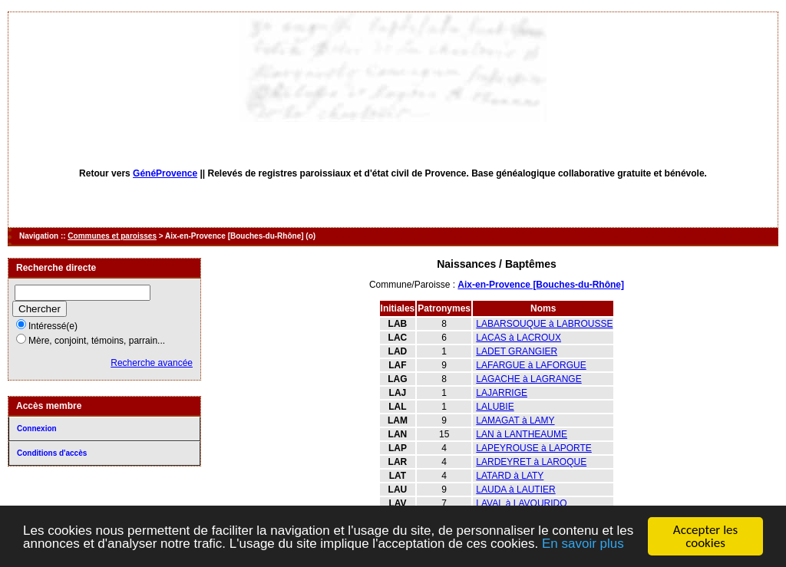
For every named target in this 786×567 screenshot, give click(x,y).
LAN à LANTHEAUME (521, 434)
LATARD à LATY (509, 475)
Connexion (37, 428)
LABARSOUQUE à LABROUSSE (544, 323)
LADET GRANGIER (516, 351)
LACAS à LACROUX (518, 337)
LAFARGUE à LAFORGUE (531, 365)
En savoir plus (583, 544)
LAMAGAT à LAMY (515, 420)
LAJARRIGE (501, 392)
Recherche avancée (152, 363)
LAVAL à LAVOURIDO (521, 503)
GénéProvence (165, 173)
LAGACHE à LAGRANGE (528, 379)
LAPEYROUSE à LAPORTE (534, 448)
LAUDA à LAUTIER (515, 489)
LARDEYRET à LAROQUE (531, 462)
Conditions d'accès (52, 453)
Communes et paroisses (112, 236)
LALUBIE (495, 406)
